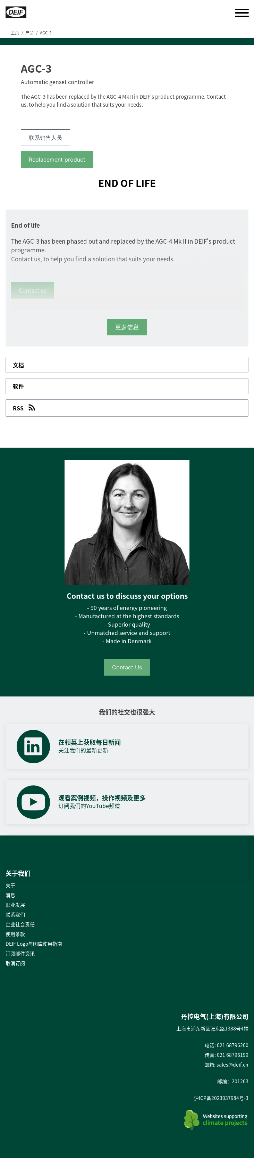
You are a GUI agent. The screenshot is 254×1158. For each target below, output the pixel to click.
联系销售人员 (45, 137)
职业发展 (15, 904)
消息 (10, 894)
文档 (18, 365)
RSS (25, 407)
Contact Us (127, 667)
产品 (29, 33)
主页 (15, 33)
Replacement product (57, 159)
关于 (10, 885)
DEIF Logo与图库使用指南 (34, 943)
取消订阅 (15, 963)
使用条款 (15, 933)
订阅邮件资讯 (20, 953)
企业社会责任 (20, 924)
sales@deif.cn (232, 1064)
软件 (18, 386)
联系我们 (15, 914)
